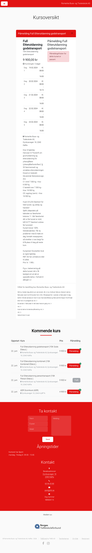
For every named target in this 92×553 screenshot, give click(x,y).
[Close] (72, 33)
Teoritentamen (64, 539)
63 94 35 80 (49, 484)
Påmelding (74, 350)
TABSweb (43, 539)
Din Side (75, 539)
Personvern (85, 539)
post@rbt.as (49, 490)
